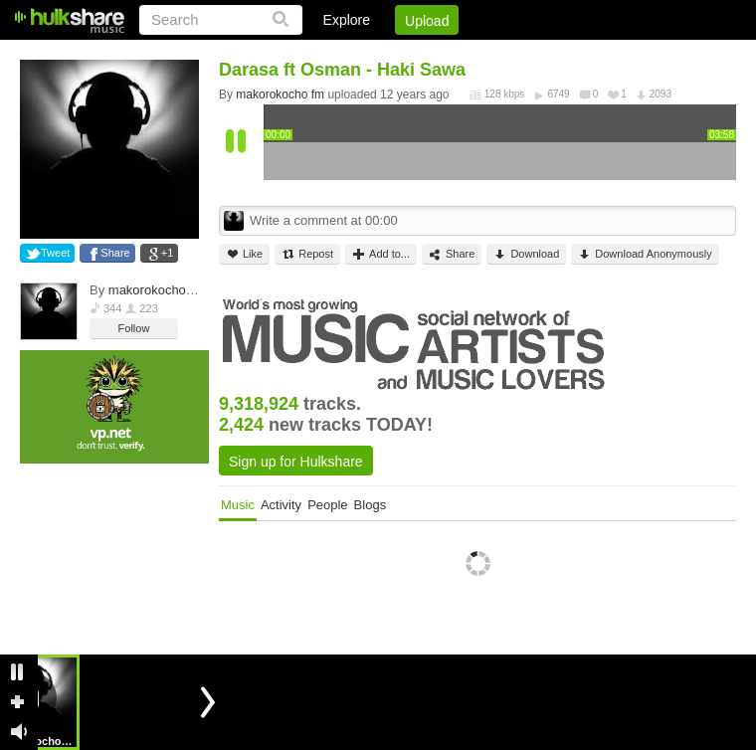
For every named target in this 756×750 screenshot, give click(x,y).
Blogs (370, 504)
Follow (134, 328)
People (327, 504)
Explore (346, 20)
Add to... (381, 254)
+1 (167, 253)
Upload (427, 21)
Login (325, 55)
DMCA (531, 55)
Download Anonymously (644, 254)
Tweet (55, 253)
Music (238, 504)
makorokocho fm (156, 289)
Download (526, 254)
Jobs (466, 55)
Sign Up (397, 55)
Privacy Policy (625, 55)
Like (244, 254)
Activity (281, 504)
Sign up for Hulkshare (296, 461)
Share (114, 253)
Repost (307, 254)
